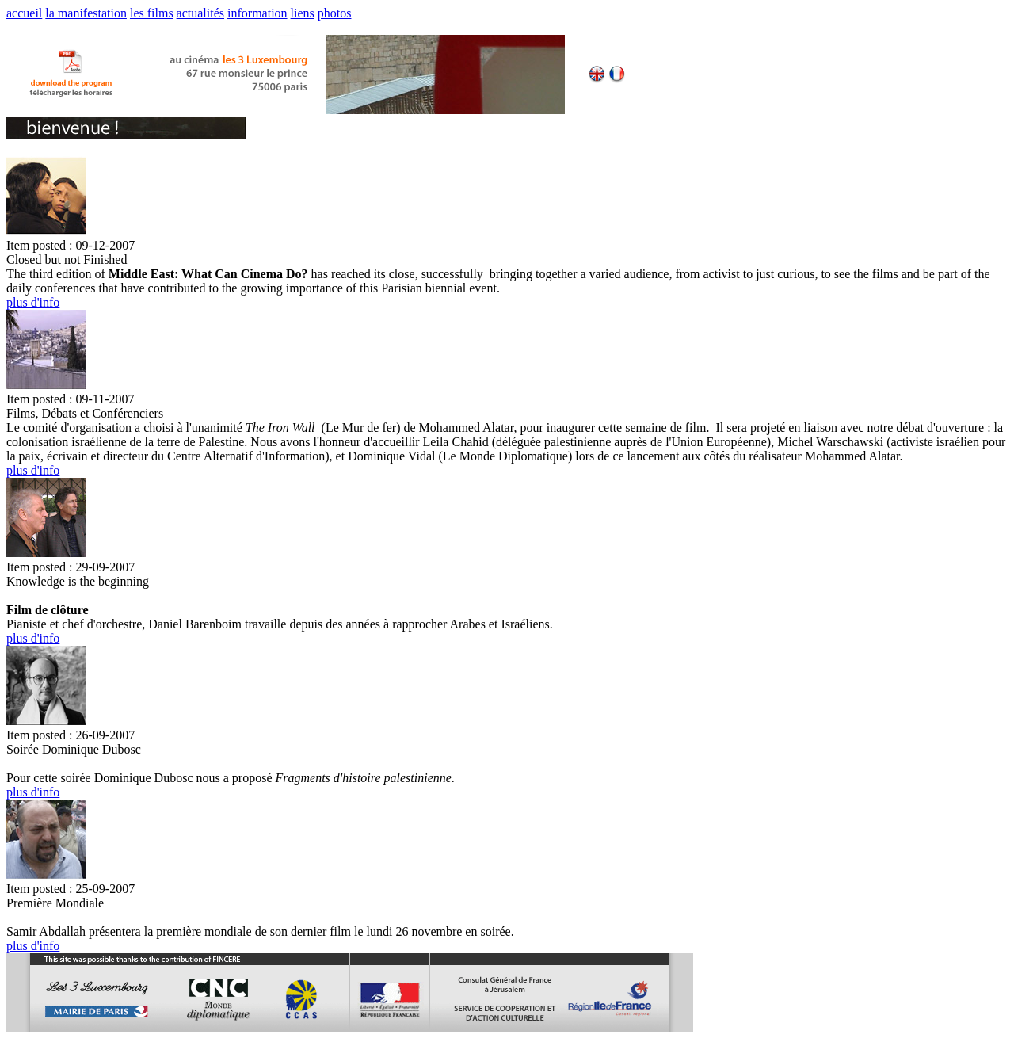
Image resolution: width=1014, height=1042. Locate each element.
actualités (200, 13)
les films (151, 13)
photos (335, 13)
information (257, 13)
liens (302, 13)
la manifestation (86, 13)
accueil (24, 13)
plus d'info (32, 302)
